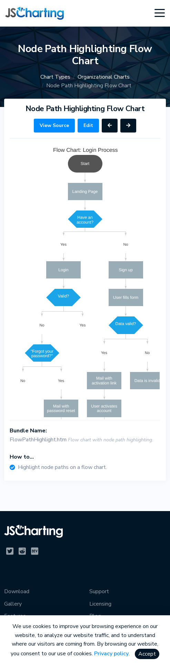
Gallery (13, 604)
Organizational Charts (104, 77)
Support (99, 591)
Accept (147, 654)
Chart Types (55, 77)
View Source (54, 125)
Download (16, 591)
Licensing (100, 604)
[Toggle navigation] (159, 13)
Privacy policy (111, 653)
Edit (88, 125)
